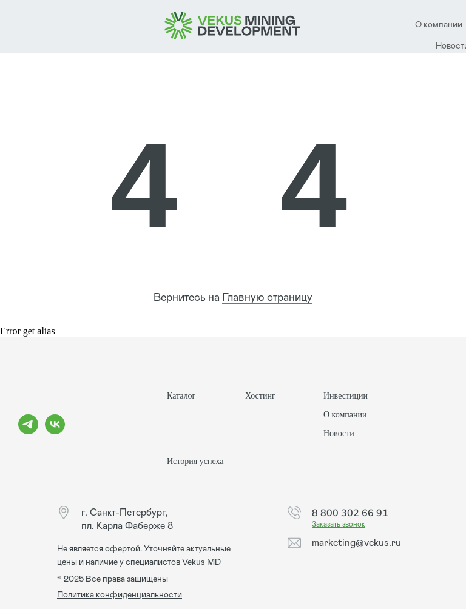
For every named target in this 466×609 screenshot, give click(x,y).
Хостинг (260, 395)
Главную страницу (267, 297)
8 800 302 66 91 (350, 512)
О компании (344, 414)
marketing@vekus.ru (356, 543)
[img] (232, 26)
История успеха (195, 461)
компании (443, 25)
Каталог (181, 395)
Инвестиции (345, 395)
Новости (338, 433)
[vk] (55, 431)
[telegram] (28, 431)
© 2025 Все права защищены (112, 579)
